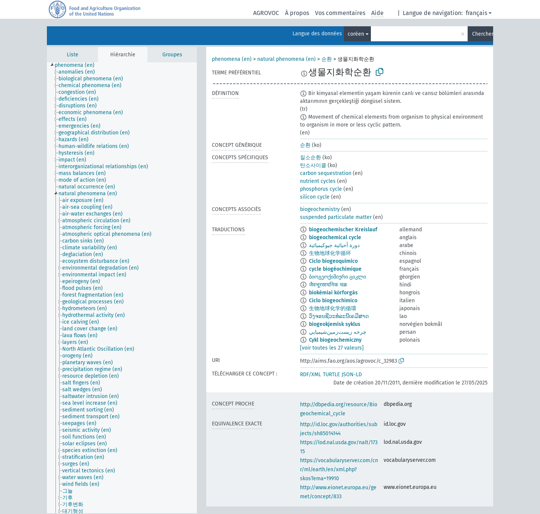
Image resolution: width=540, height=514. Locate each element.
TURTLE (331, 374)
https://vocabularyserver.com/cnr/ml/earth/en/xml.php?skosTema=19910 (339, 469)
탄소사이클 (313, 165)
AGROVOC (266, 13)
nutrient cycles (318, 181)
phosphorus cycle (321, 189)
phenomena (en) (232, 59)
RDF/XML (310, 374)
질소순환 (310, 157)
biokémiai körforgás (333, 292)
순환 (326, 59)
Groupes (172, 54)
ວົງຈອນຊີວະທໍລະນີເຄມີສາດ (339, 316)
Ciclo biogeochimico (333, 300)
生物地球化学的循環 (332, 308)
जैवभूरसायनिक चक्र (328, 285)
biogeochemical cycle (335, 237)
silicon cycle (315, 197)
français (476, 13)
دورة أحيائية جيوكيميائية (334, 245)
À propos (297, 13)
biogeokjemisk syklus (334, 324)
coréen (356, 34)
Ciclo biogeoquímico (333, 261)
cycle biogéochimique (335, 269)
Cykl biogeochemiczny (335, 340)
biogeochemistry (320, 209)
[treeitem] (77, 65)
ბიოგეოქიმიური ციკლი (337, 277)
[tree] (122, 287)
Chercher (482, 34)
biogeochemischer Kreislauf (343, 229)
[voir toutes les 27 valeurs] (332, 348)
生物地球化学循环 (330, 253)
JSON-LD (352, 374)
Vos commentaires (340, 13)
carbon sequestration (325, 173)
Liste (72, 54)
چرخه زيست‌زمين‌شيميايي (337, 332)
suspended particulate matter (336, 217)
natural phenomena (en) (286, 59)
